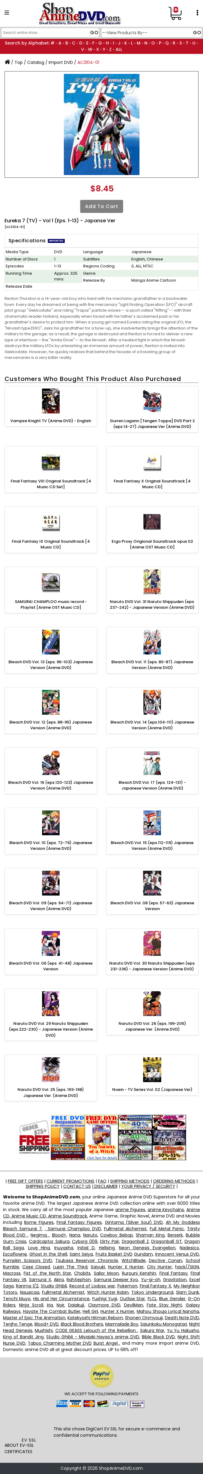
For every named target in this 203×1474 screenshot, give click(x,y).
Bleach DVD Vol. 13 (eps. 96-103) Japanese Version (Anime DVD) (50, 665)
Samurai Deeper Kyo (116, 1280)
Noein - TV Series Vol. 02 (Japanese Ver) (152, 1089)
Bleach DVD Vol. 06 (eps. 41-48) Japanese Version (51, 966)
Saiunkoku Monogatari (163, 1324)
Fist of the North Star (47, 1273)
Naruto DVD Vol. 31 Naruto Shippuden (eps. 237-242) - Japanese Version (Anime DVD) (152, 605)
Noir (60, 1305)
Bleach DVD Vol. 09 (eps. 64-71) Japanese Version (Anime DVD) (50, 906)
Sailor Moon (106, 1273)
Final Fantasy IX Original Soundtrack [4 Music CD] (51, 544)
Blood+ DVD (46, 1324)
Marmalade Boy (121, 1324)
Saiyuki (98, 1267)
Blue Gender (172, 1299)
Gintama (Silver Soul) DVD (134, 1222)
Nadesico (189, 1248)
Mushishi (44, 1330)
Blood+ (59, 1235)
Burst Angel (106, 1343)
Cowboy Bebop (116, 1235)
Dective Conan (165, 1260)
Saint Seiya (81, 1254)
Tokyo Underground (152, 1292)
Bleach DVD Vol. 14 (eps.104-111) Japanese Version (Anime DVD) (152, 725)
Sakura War (152, 1330)
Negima (40, 1235)
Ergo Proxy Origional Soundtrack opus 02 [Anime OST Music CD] (152, 544)
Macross (12, 1273)
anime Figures (130, 1210)
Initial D (86, 1248)
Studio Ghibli (54, 1286)
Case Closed (36, 1267)
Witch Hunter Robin (108, 1292)
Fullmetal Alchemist (125, 1229)
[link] (29, 1423)
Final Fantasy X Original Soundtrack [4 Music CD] (152, 484)
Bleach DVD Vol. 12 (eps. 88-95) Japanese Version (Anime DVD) (50, 725)
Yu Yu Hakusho (183, 1330)
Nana (74, 1235)
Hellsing (107, 1248)
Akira (59, 1280)
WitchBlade (134, 1260)
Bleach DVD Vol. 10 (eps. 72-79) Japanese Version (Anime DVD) (50, 846)
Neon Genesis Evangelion (147, 1248)
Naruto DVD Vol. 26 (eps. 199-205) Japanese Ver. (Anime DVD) (152, 1026)
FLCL (152, 1299)
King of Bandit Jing (23, 1337)
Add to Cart (101, 206)
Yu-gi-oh (150, 1280)
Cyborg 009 (84, 1241)
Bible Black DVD (158, 1337)
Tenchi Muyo (17, 1299)
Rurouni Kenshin (139, 1273)
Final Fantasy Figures (79, 1222)
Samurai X (40, 1280)
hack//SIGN (187, 1267)
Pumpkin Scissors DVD (27, 1260)
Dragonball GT (166, 1241)
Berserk (175, 1235)
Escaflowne (15, 1254)
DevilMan (133, 1305)
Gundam (143, 1254)
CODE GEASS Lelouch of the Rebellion (96, 1330)
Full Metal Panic (167, 1229)
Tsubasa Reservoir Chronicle (86, 1260)
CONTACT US (77, 1186)
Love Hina (39, 1248)
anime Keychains (166, 1210)
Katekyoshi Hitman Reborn (95, 1318)
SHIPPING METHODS (129, 1181)
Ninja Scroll (31, 1305)
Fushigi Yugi (104, 1299)
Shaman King (150, 1235)
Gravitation (175, 1280)
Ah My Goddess (183, 1222)
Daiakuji (76, 1305)
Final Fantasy (173, 1273)
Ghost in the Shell (48, 1254)
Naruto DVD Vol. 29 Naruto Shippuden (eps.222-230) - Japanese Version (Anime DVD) (51, 1029)
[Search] (49, 32)
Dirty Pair (109, 1241)
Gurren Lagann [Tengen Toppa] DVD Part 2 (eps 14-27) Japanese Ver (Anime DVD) (152, 424)
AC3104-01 (88, 62)
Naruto (90, 1235)
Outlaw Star (132, 1299)
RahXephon (79, 1280)
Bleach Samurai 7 (22, 1229)
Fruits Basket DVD (114, 1254)
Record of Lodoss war (92, 1286)
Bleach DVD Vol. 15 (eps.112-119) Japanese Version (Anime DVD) (152, 846)
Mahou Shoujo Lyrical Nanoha (168, 1311)
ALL (119, 49)
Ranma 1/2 (27, 1286)
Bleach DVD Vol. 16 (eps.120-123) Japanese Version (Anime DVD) (50, 785)
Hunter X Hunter (126, 1267)
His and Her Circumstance (61, 1299)
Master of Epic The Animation (34, 1318)
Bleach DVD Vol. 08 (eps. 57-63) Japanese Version (152, 906)
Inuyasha (63, 1248)
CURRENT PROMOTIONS (70, 1181)
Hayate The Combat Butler (51, 1311)
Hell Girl (90, 1311)
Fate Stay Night (164, 1305)
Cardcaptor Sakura (49, 1241)
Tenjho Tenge (17, 1324)
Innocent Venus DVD (177, 1254)
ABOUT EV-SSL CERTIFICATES (19, 1448)
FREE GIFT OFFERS (25, 1181)
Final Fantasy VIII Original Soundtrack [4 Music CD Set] (51, 484)
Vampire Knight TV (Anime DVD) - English (50, 421)
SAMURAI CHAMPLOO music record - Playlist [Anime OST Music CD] (51, 605)
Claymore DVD (104, 1305)
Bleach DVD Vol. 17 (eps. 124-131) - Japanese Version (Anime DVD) (152, 785)
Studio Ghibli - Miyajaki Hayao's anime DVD (92, 1337)
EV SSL (29, 1440)
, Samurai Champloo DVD (73, 1229)
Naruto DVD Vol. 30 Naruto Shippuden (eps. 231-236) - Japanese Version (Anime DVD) (152, 966)
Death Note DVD (182, 1318)
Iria (50, 1305)
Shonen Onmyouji (144, 1318)
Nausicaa (29, 1292)
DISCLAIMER (105, 1186)
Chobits (82, 1273)
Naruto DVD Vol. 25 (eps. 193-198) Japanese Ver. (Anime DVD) (51, 1092)
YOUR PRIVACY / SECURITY (148, 1186)
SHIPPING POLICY (43, 1186)
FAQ (102, 1181)
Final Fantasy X (156, 1286)
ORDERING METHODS (174, 1181)
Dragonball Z (135, 1241)
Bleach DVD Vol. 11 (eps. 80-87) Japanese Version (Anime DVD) (152, 665)
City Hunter (159, 1267)
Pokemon (127, 1286)
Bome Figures (39, 1222)
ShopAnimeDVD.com (121, 1468)
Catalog (35, 62)
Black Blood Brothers (82, 1324)
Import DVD (61, 62)
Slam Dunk (187, 1292)
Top (19, 62)
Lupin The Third (70, 1267)
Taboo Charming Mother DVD (60, 1343)
